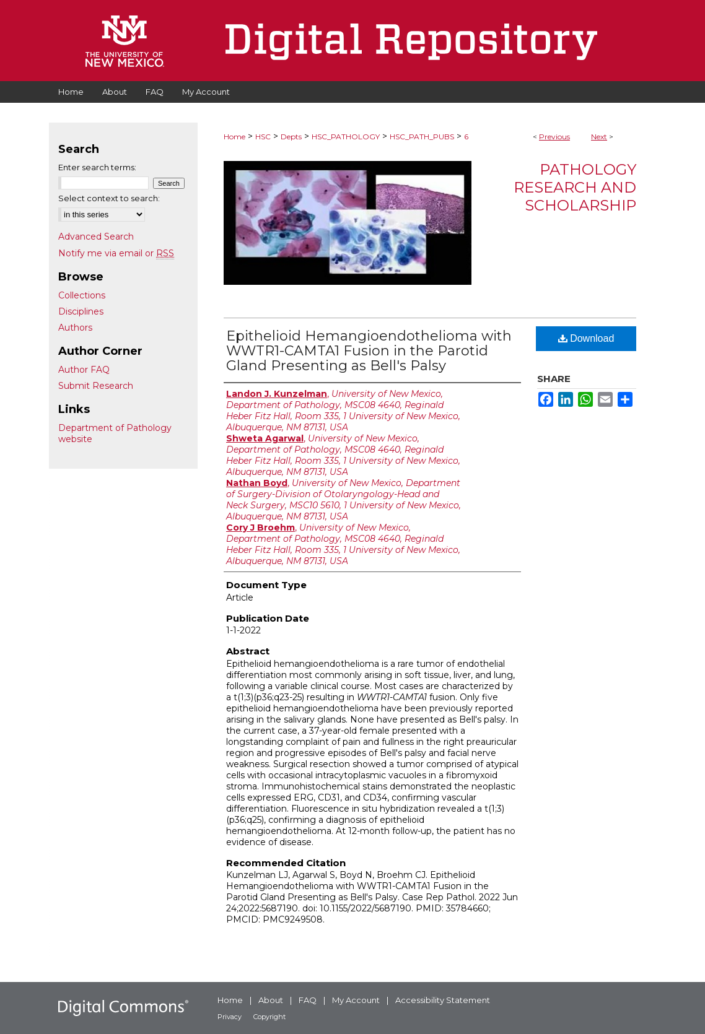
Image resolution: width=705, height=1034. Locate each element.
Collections (81, 295)
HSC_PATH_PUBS (422, 136)
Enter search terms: (97, 167)
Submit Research (95, 385)
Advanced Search (96, 236)
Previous (554, 136)
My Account (356, 1000)
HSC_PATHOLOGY (346, 136)
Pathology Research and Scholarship (575, 187)
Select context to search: (109, 198)
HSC (263, 136)
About (270, 1000)
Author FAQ (84, 369)
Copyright (269, 1016)
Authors (75, 327)
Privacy (229, 1016)
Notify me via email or (116, 253)
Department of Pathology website (115, 433)
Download (586, 338)
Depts (291, 136)
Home (234, 136)
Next (599, 136)
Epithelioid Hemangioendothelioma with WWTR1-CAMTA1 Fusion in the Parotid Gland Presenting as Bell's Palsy (369, 351)
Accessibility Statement (442, 1000)
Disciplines (80, 311)
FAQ (308, 1000)
